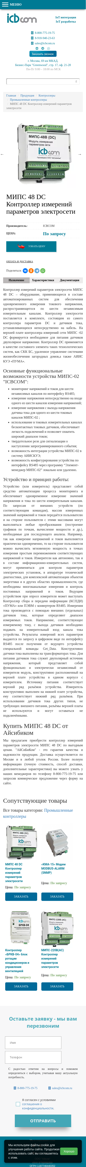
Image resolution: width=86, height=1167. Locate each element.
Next (80, 154)
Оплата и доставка (19, 261)
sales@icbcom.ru (43, 43)
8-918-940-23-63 (43, 38)
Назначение (16, 280)
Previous (2, 154)
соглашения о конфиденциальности (37, 1106)
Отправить (43, 1121)
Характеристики (43, 280)
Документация (69, 280)
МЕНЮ (12, 4)
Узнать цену (31, 246)
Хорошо (68, 1151)
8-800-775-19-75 (43, 32)
